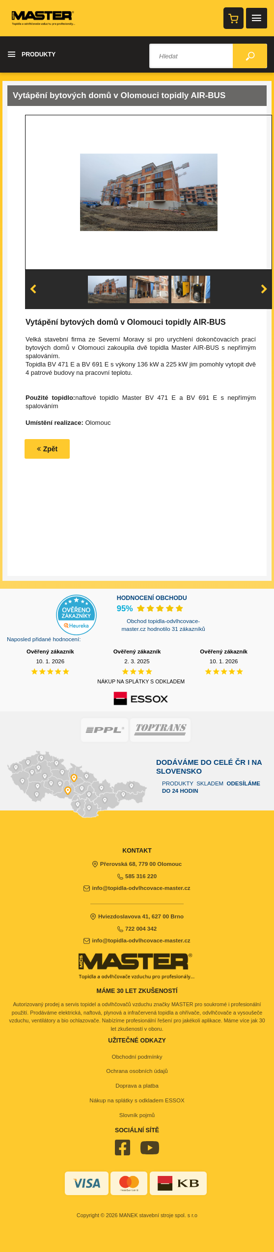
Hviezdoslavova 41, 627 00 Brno (137, 916)
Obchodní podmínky (136, 1057)
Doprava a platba (137, 1086)
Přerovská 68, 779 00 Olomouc (137, 864)
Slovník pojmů (137, 1115)
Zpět (47, 449)
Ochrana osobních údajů (136, 1071)
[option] (149, 192)
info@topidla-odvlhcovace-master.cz (136, 888)
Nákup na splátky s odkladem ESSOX (136, 1100)
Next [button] (264, 289)
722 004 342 (137, 929)
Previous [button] (33, 289)
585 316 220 (137, 876)
